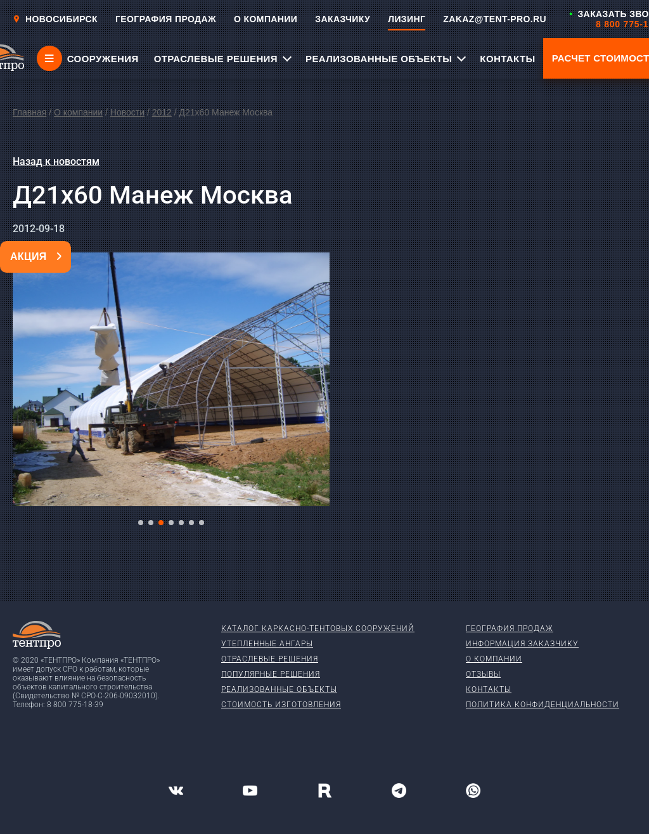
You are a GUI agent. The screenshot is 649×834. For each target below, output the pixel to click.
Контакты (488, 689)
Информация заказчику (522, 643)
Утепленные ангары (267, 643)
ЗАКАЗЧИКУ (342, 19)
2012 (162, 112)
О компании (78, 112)
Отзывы (483, 674)
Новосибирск (55, 19)
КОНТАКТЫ (507, 58)
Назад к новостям (56, 161)
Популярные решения (270, 674)
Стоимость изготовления (281, 704)
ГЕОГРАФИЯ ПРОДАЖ (165, 19)
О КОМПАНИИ (265, 19)
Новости (127, 112)
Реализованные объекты (279, 689)
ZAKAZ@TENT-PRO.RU (494, 19)
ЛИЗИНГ (406, 19)
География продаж (509, 628)
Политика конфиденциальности (542, 704)
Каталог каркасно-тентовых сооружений (317, 628)
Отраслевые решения (269, 659)
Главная (29, 112)
